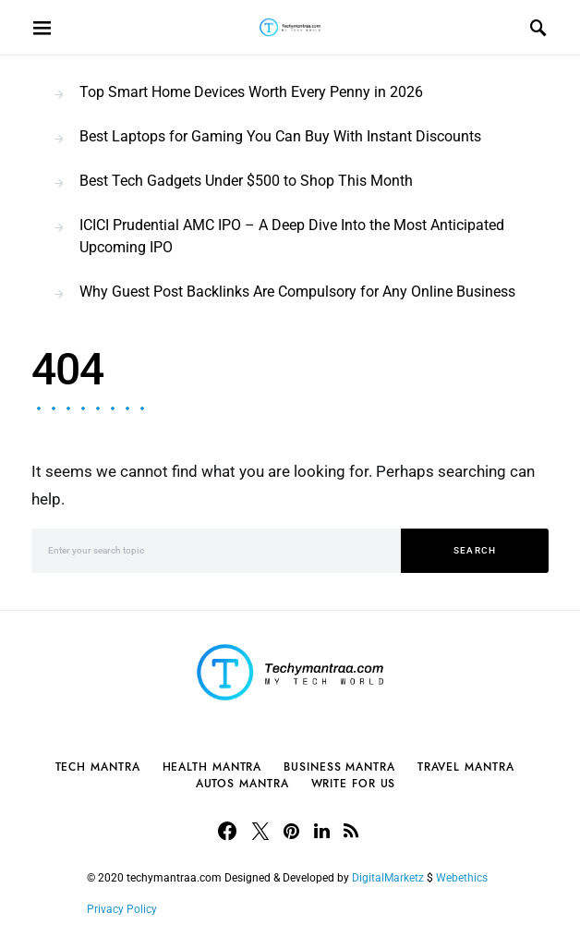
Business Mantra (339, 767)
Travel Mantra (465, 767)
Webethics (464, 877)
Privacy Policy (122, 909)
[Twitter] (260, 830)
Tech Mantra (97, 767)
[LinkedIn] (322, 830)
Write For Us (353, 783)
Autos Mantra (242, 783)
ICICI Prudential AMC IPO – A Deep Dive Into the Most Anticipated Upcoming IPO (291, 236)
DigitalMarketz (388, 877)
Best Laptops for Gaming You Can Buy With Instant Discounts (280, 136)
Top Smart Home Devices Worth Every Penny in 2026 (251, 92)
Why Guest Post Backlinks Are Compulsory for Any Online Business (297, 291)
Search (475, 550)
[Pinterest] (291, 830)
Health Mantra (212, 767)
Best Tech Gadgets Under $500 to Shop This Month (246, 180)
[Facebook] (227, 830)
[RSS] (351, 830)
